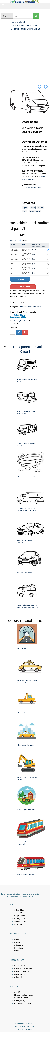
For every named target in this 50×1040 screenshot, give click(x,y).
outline (40, 208)
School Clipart (19, 910)
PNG (12, 268)
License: (13, 240)
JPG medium (14, 259)
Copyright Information (22, 1003)
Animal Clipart (19, 913)
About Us (17, 992)
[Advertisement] (24, 55)
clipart (25, 208)
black (33, 208)
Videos (17, 951)
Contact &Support (21, 998)
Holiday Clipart (20, 919)
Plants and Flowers (21, 971)
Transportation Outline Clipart (26, 29)
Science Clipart (20, 921)
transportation (35, 211)
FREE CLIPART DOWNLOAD (15, 250)
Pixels (24, 244)
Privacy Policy (19, 1001)
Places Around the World (23, 968)
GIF (12, 273)
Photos (17, 942)
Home (13, 22)
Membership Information (23, 995)
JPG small (14, 264)
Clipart (22, 22)
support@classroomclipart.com (33, 187)
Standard (24, 240)
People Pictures (20, 974)
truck (24, 211)
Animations (18, 945)
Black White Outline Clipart (25, 25)
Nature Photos (19, 966)
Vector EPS (14, 254)
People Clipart (19, 916)
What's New (18, 924)
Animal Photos (19, 977)
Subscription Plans (21, 321)
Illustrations (18, 948)
